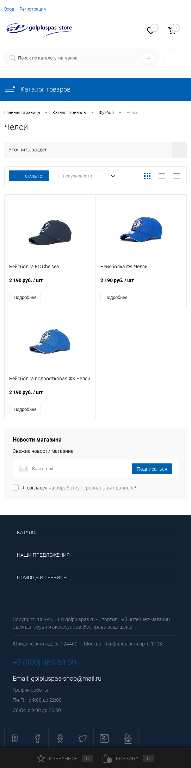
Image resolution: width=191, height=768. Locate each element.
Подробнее (25, 297)
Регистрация (32, 9)
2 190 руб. (50, 284)
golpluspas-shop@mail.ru (66, 678)
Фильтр (29, 176)
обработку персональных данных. (94, 488)
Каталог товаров (37, 89)
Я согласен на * (79, 488)
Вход (9, 9)
